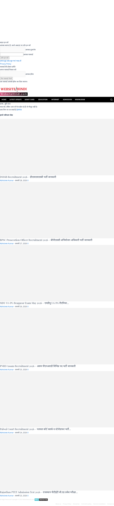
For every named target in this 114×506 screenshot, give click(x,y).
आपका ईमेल (29, 74)
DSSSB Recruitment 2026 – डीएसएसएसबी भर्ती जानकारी (28, 177)
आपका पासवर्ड (28, 54)
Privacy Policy (5, 64)
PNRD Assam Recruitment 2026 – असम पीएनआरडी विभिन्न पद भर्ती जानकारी (38, 366)
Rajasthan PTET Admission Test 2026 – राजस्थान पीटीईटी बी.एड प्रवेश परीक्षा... (39, 492)
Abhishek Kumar (7, 180)
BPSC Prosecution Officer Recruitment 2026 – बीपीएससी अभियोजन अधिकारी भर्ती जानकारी (46, 240)
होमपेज (19, 109)
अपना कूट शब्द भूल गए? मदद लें (10, 61)
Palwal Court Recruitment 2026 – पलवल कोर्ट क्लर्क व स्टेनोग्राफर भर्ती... (35, 429)
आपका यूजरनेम (30, 49)
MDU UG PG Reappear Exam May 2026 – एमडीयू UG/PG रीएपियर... (34, 303)
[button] (111, 99)
